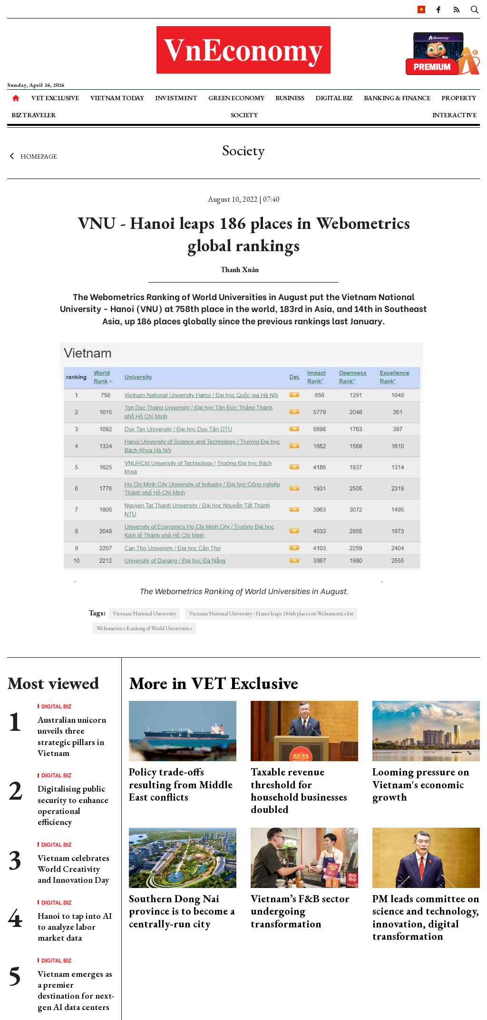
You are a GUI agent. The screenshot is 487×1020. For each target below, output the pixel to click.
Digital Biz (333, 98)
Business (289, 98)
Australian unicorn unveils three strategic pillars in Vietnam (72, 736)
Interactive (454, 115)
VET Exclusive (55, 98)
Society (244, 115)
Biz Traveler (33, 115)
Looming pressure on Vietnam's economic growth (420, 784)
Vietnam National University (144, 613)
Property (458, 98)
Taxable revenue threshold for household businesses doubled (299, 790)
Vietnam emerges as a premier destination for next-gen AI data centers (76, 990)
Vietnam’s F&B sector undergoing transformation (300, 911)
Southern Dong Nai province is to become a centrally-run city (182, 911)
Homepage (32, 155)
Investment (176, 98)
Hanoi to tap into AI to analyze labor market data (75, 927)
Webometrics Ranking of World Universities (144, 628)
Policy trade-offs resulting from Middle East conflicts (181, 784)
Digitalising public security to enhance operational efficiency (73, 805)
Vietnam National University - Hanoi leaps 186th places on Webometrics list (271, 613)
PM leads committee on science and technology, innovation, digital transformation (425, 917)
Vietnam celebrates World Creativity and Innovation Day (73, 869)
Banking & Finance (397, 98)
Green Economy (236, 98)
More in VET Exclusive (213, 683)
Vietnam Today (117, 98)
